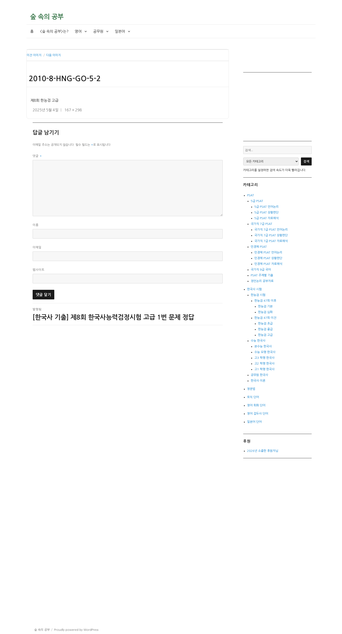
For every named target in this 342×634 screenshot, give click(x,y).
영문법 (251, 388)
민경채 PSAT (259, 246)
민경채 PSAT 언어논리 (268, 252)
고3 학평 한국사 (264, 357)
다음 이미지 (53, 55)
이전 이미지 (34, 55)
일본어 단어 (254, 421)
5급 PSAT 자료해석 (266, 218)
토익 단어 (253, 397)
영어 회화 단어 (256, 405)
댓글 (37, 156)
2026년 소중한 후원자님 (262, 450)
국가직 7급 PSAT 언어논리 (271, 229)
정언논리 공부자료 (262, 281)
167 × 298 (73, 110)
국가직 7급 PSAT (261, 223)
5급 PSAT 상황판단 (266, 212)
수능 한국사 (258, 340)
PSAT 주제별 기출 (262, 275)
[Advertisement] (278, 106)
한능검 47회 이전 (265, 317)
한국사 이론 (258, 380)
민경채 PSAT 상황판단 (268, 258)
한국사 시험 (254, 289)
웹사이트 (38, 269)
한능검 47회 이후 (265, 300)
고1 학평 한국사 (264, 369)
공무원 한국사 (259, 374)
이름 (36, 225)
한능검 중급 (265, 329)
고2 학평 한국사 (264, 363)
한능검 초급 (265, 323)
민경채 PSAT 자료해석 (268, 263)
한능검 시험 (258, 294)
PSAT (250, 195)
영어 (78, 31)
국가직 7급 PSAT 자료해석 (271, 241)
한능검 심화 (265, 312)
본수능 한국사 (263, 346)
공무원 (98, 31)
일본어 (120, 31)
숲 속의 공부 (46, 16)
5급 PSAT (257, 201)
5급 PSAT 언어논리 (266, 206)
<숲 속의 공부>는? (54, 31)
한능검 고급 (265, 334)
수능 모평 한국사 (264, 352)
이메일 (37, 247)
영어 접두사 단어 (257, 413)
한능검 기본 (265, 306)
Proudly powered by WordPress (76, 629)
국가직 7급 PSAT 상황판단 (271, 235)
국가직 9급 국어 (261, 269)
